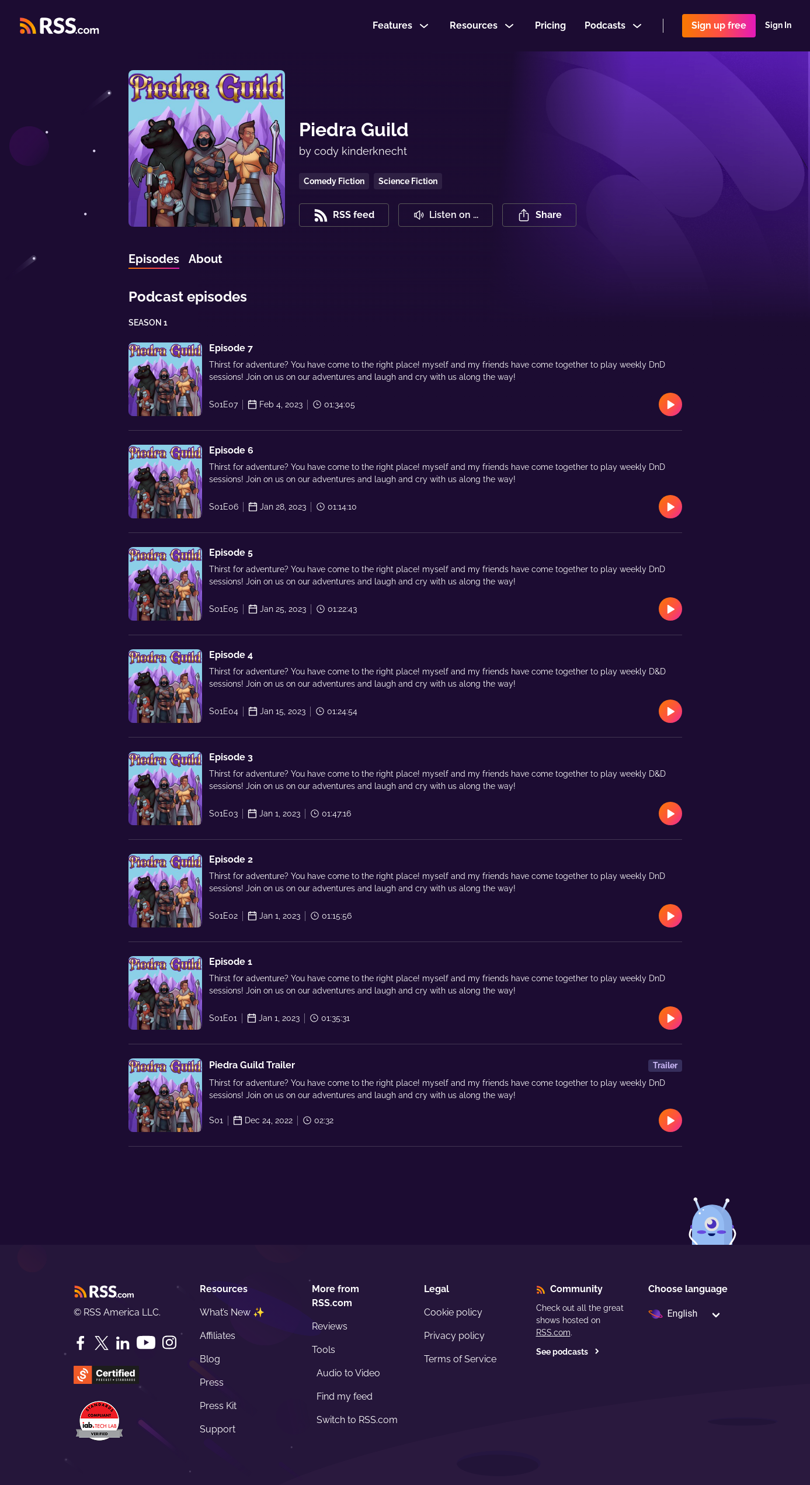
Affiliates (217, 1335)
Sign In (778, 25)
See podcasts (568, 1351)
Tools (323, 1349)
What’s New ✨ (232, 1312)
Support (217, 1429)
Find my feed (345, 1396)
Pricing (550, 25)
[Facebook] (81, 1343)
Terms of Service (460, 1359)
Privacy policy (454, 1335)
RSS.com (553, 1332)
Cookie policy (453, 1312)
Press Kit (218, 1405)
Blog (210, 1359)
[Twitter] (102, 1343)
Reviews (329, 1326)
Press (212, 1382)
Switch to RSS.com (357, 1419)
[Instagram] (169, 1343)
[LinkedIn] (123, 1343)
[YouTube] (146, 1343)
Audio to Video (348, 1373)
